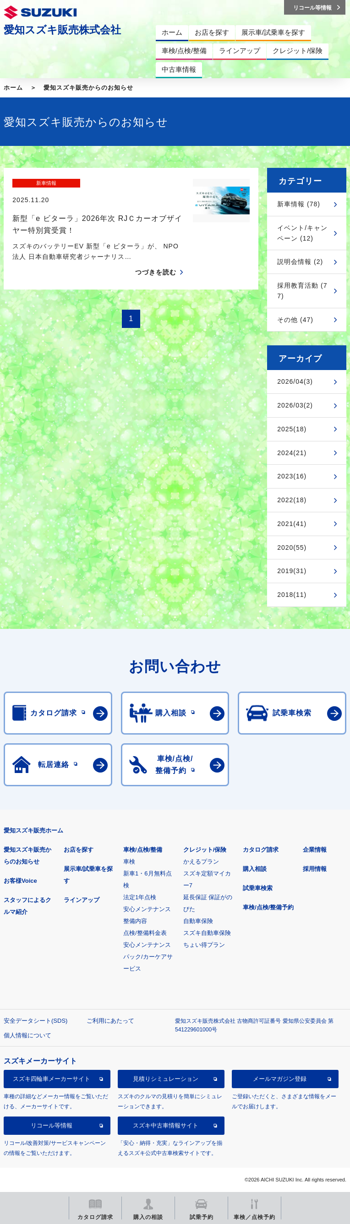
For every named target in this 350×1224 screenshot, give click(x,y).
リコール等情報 (51, 1125)
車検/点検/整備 (142, 849)
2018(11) (291, 594)
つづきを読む (155, 256)
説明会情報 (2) (300, 261)
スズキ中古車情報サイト (165, 1125)
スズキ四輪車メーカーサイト (51, 1078)
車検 (129, 861)
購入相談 (255, 868)
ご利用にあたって (110, 1020)
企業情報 (315, 849)
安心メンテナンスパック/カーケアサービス (148, 956)
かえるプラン (201, 861)
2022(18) (291, 500)
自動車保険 (198, 921)
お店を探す (78, 849)
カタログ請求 (261, 849)
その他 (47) (295, 319)
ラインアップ (81, 900)
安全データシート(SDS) (35, 1020)
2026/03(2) (295, 405)
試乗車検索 (258, 888)
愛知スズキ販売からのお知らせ (88, 87)
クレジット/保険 (205, 849)
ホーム (13, 87)
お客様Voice (20, 880)
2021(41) (291, 523)
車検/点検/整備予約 (268, 907)
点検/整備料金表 (145, 932)
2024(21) (291, 452)
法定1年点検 (139, 897)
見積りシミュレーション (165, 1078)
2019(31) (291, 570)
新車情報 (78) (298, 204)
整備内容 (135, 921)
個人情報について (27, 1035)
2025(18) (291, 429)
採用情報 (315, 868)
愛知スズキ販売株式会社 (62, 30)
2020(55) (291, 547)
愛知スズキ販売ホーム (33, 830)
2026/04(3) (295, 381)
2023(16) (291, 476)
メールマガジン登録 (279, 1078)
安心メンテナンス (147, 909)
